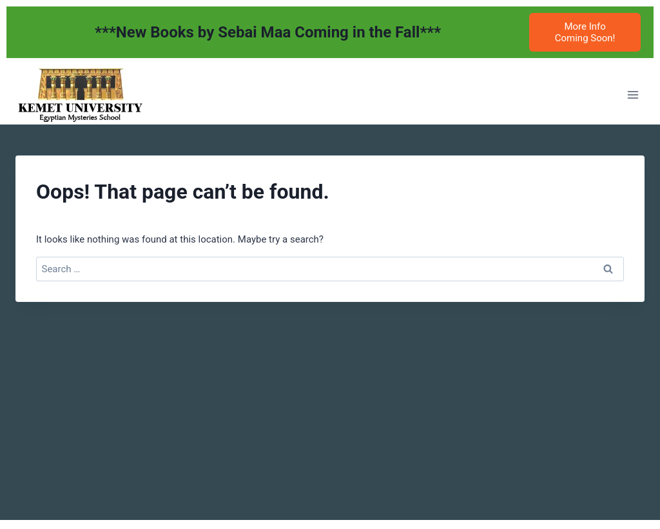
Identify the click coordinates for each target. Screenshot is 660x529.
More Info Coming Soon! (585, 32)
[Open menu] (633, 95)
